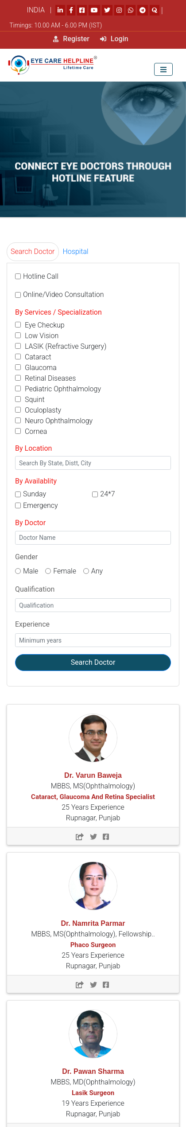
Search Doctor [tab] (33, 251)
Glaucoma (36, 367)
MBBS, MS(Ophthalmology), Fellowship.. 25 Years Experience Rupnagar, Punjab (93, 945)
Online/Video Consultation (63, 294)
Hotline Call (40, 276)
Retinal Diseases (45, 378)
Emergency (40, 505)
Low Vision (36, 335)
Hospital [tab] (76, 251)
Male (30, 571)
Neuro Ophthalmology (54, 421)
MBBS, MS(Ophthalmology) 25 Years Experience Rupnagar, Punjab (93, 797)
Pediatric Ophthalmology (58, 389)
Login (114, 39)
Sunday (34, 494)
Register (71, 39)
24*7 (107, 494)
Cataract (33, 357)
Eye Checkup (40, 325)
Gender (26, 557)
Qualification (34, 589)
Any (97, 571)
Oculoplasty (38, 410)
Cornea (31, 431)
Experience (32, 624)
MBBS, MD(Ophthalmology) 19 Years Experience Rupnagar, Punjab (92, 1093)
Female (64, 571)
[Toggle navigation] (163, 69)
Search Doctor (93, 662)
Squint (30, 399)
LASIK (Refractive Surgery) (60, 346)
